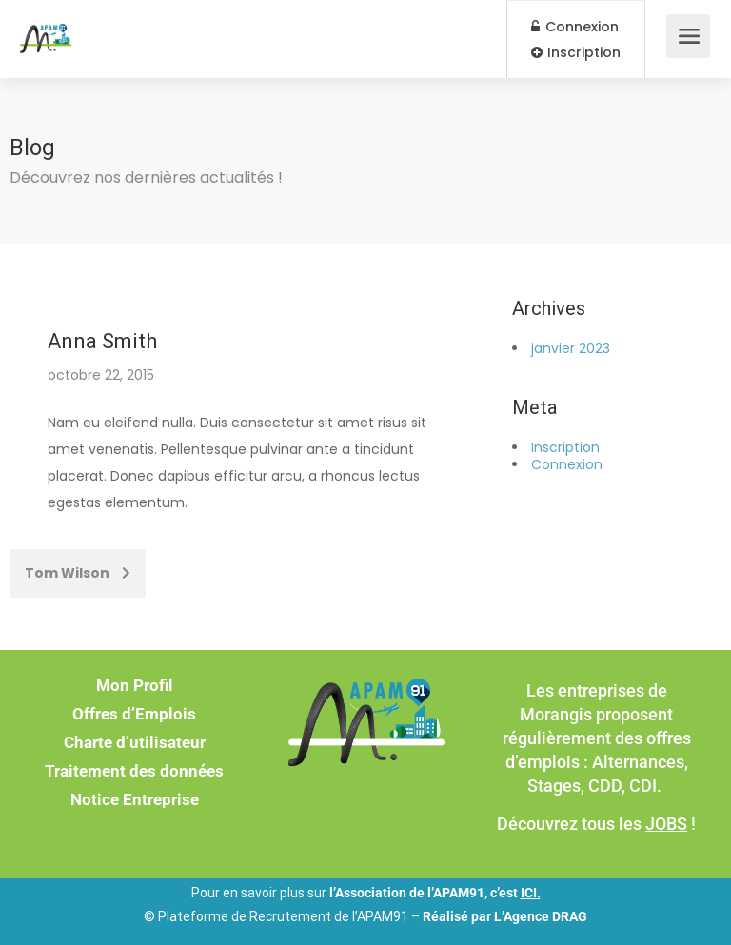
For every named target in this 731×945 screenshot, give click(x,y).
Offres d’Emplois (134, 713)
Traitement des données (134, 770)
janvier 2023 (570, 348)
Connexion (575, 26)
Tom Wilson (77, 572)
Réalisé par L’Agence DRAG (505, 916)
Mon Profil (134, 685)
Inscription (576, 52)
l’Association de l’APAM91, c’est (435, 892)
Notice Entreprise (134, 799)
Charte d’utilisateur (135, 742)
